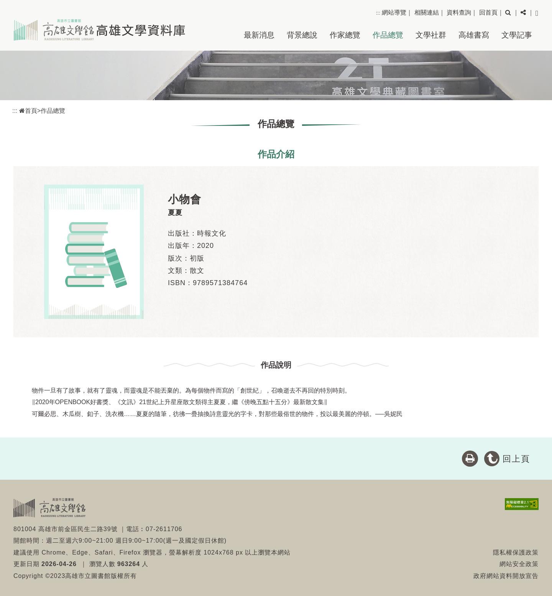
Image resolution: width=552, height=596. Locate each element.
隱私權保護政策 (516, 552)
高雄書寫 (473, 35)
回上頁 (516, 459)
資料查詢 (459, 12)
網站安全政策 (519, 564)
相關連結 (426, 12)
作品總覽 (388, 35)
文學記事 (516, 35)
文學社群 (431, 35)
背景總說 (302, 35)
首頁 (28, 110)
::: (378, 13)
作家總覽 (345, 35)
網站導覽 (394, 12)
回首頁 (488, 12)
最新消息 (259, 35)
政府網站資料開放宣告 (506, 576)
